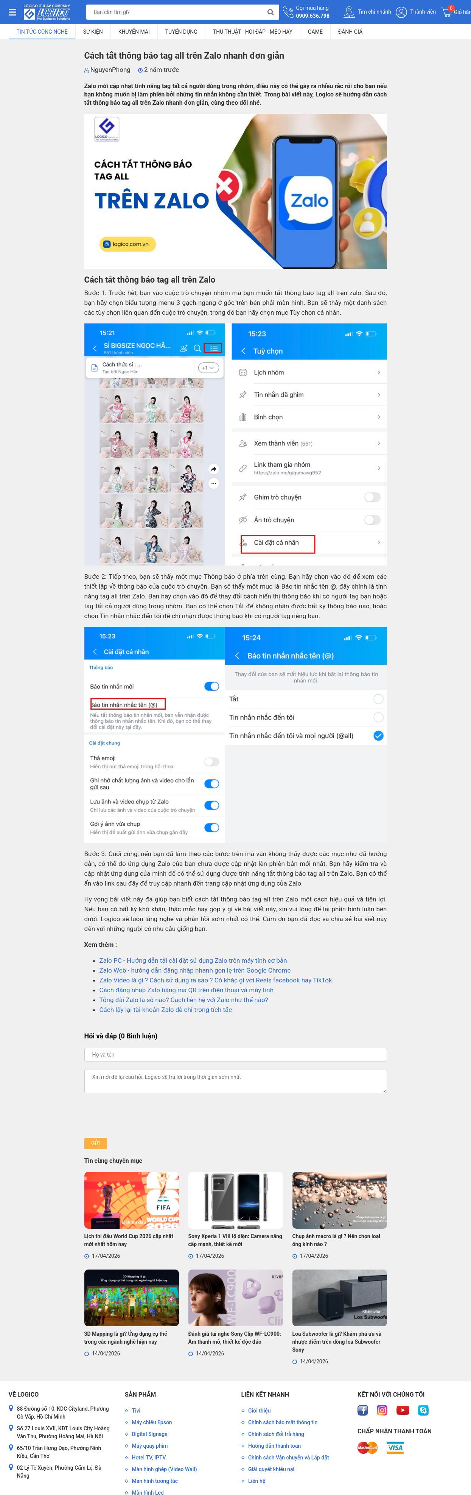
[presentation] (141, 1115)
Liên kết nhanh (265, 1394)
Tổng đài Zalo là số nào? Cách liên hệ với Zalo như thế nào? (183, 1000)
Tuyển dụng (181, 32)
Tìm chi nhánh (367, 12)
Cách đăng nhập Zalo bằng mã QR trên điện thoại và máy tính (186, 990)
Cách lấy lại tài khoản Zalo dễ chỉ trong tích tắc (165, 1009)
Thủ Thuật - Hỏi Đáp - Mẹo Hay (252, 32)
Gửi (95, 1143)
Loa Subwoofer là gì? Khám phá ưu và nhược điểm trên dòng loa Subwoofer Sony (337, 1342)
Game (315, 32)
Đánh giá (350, 32)
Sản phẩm (140, 1394)
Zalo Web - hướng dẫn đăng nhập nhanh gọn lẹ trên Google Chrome (195, 970)
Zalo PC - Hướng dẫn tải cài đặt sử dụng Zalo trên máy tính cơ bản (193, 960)
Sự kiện (93, 32)
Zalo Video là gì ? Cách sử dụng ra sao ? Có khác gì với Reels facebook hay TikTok (215, 980)
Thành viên (416, 12)
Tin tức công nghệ (42, 32)
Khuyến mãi (134, 32)
